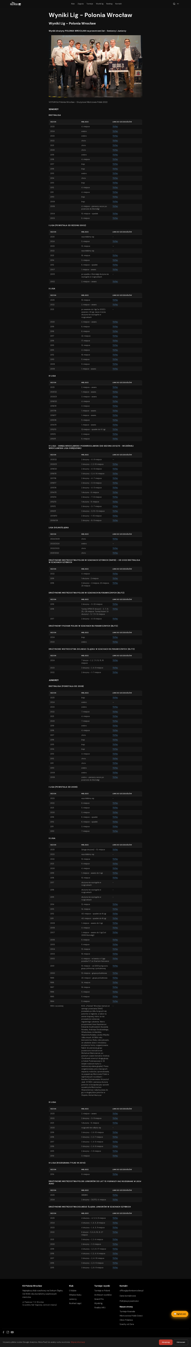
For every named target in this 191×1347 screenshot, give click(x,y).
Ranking (109, 4)
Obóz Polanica (126, 1320)
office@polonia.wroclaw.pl (131, 1290)
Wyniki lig (99, 4)
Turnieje (89, 4)
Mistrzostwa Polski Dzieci (131, 1315)
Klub (73, 4)
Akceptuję (164, 1342)
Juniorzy (73, 1299)
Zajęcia (81, 4)
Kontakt (118, 4)
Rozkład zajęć (75, 1303)
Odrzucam (180, 1342)
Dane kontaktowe (128, 1295)
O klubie (72, 1290)
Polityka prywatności (129, 1301)
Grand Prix (99, 1299)
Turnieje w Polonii (102, 1290)
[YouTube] (12, 1332)
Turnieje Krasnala (127, 1311)
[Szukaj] (176, 4)
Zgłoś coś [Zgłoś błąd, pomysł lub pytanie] (180, 1331)
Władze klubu (75, 1294)
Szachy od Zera (127, 1324)
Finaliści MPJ (99, 1307)
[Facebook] (3, 1332)
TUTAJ (115, 126)
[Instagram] (7, 1332)
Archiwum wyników (103, 1294)
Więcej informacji (78, 1342)
